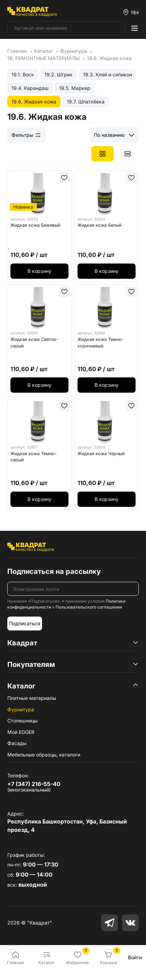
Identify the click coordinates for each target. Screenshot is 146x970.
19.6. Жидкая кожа (33, 101)
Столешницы (22, 721)
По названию (109, 135)
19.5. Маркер (74, 88)
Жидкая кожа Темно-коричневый (101, 343)
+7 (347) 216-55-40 (33, 784)
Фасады (16, 743)
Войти (135, 957)
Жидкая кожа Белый (99, 225)
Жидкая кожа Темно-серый (33, 457)
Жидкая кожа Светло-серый (34, 343)
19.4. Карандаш (30, 88)
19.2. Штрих (58, 74)
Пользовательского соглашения (89, 607)
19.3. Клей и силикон (107, 74)
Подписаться (24, 623)
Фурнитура (20, 709)
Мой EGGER (20, 732)
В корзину (39, 271)
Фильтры (26, 135)
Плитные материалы (31, 698)
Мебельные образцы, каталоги (43, 755)
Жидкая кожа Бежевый (35, 225)
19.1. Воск (22, 74)
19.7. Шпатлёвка (86, 101)
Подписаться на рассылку (54, 571)
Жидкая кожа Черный (101, 453)
